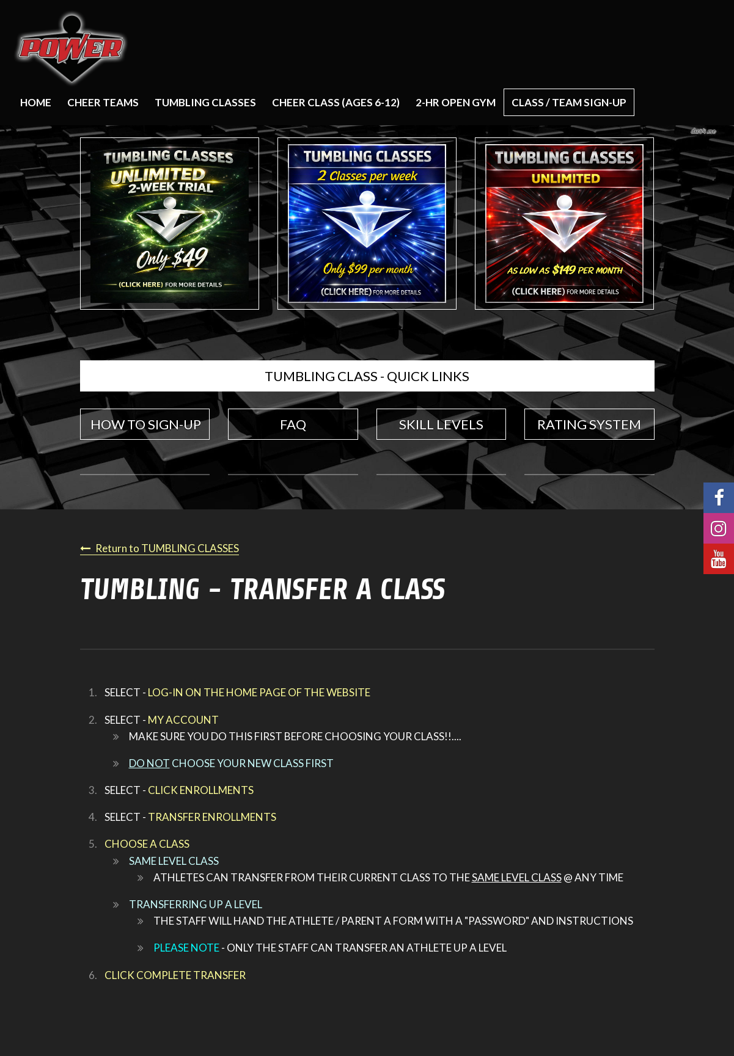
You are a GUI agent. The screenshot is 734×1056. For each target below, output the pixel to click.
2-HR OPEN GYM (456, 102)
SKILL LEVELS (441, 424)
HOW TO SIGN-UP (145, 424)
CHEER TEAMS (103, 102)
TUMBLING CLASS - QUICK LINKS (367, 376)
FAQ (293, 424)
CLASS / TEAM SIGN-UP (569, 102)
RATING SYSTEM (589, 424)
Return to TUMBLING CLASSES (167, 548)
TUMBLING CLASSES (205, 102)
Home (35, 102)
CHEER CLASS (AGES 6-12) (336, 102)
